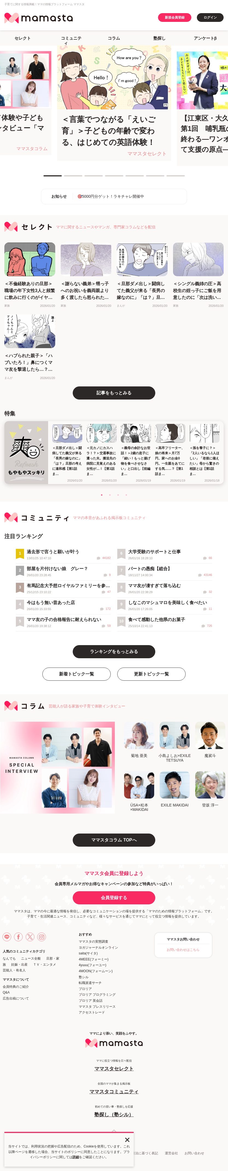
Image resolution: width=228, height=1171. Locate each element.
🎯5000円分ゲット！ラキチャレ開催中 (110, 196)
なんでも (9, 958)
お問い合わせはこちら (183, 950)
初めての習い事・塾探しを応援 (114, 1111)
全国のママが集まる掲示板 (114, 1088)
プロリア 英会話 (91, 1001)
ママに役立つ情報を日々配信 (114, 1065)
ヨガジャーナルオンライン (98, 947)
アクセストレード (92, 1012)
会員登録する (114, 897)
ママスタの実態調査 (93, 941)
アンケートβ (205, 38)
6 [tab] (148, 178)
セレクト (22, 38)
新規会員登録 (175, 17)
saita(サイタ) (88, 953)
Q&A (6, 992)
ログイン (210, 17)
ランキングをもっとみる (114, 651)
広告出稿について (16, 998)
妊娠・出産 (19, 964)
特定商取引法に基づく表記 (138, 1153)
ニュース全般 (31, 958)
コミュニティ (71, 40)
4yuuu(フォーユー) (92, 965)
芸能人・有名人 (14, 970)
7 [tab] (169, 178)
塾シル (84, 977)
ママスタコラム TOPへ (113, 840)
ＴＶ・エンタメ (44, 964)
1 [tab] (46, 178)
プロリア (85, 989)
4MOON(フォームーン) (96, 971)
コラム (114, 38)
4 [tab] (107, 178)
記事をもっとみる (114, 393)
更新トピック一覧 (151, 674)
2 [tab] (66, 178)
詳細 (75, 1157)
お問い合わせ (194, 1153)
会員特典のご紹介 (16, 987)
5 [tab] (128, 178)
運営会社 (171, 1153)
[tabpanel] (114, 103)
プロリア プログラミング (97, 995)
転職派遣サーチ (90, 983)
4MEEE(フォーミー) (94, 959)
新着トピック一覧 (76, 674)
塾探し (159, 38)
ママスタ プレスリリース (97, 1007)
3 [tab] (87, 178)
